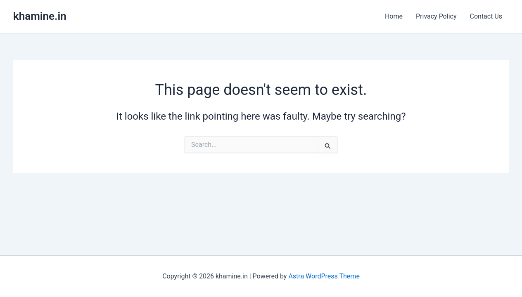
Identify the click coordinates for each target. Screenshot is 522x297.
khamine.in (39, 16)
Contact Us (486, 16)
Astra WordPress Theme (323, 276)
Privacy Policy (436, 16)
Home (394, 16)
